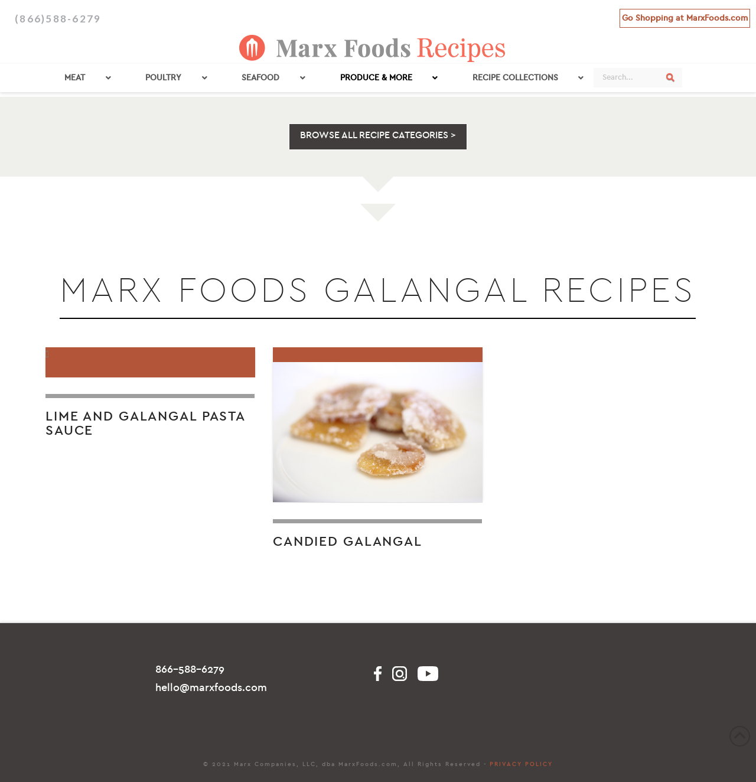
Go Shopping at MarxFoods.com (685, 18)
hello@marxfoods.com (211, 688)
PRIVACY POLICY (521, 764)
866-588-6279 (189, 669)
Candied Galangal (347, 541)
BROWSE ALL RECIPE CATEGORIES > (378, 135)
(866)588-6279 (58, 18)
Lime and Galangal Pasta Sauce (145, 423)
